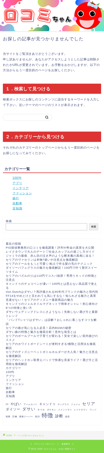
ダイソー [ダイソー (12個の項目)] (13, 409)
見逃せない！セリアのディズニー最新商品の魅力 (39, 299)
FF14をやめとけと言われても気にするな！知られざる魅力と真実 (51, 295)
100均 (16, 178)
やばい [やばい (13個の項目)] (16, 404)
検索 (9, 221)
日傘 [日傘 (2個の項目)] (14, 416)
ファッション (22, 193)
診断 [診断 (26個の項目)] (59, 416)
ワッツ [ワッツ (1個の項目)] (93, 410)
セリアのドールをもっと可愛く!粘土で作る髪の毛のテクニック (49, 263)
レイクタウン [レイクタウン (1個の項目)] (81, 410)
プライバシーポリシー (44, 444)
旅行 (15, 198)
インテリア (20, 188)
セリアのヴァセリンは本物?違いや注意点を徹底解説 (42, 259)
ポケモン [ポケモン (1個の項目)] (51, 410)
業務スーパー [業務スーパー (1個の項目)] (26, 416)
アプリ (17, 183)
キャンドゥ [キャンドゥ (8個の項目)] (47, 404)
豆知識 (17, 208)
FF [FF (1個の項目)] (7, 404)
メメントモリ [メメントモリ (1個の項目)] (65, 410)
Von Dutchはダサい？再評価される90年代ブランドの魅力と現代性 (52, 291)
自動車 (17, 203)
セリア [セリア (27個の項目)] (88, 403)
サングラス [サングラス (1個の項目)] (63, 404)
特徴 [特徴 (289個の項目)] (47, 415)
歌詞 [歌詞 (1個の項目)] (37, 416)
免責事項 (66, 444)
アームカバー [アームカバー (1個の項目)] (30, 404)
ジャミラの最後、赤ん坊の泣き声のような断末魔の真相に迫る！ (50, 255)
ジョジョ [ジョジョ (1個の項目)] (75, 404)
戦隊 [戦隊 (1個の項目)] (8, 416)
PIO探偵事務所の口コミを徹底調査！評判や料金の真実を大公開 (50, 247)
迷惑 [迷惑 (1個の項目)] (67, 416)
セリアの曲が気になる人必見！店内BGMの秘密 (38, 327)
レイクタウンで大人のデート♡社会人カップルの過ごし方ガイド (50, 251)
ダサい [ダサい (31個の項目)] (28, 409)
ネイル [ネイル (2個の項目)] (41, 409)
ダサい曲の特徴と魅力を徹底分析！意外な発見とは (41, 331)
